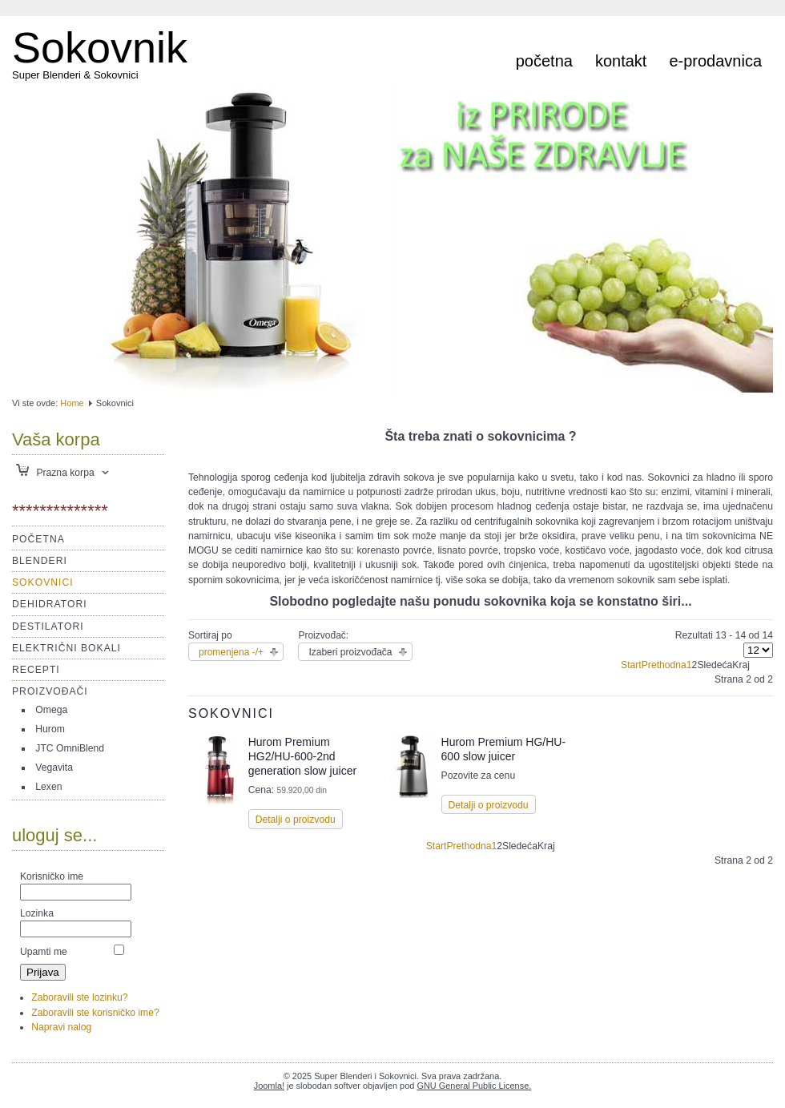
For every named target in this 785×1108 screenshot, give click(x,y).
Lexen (48, 786)
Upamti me (43, 951)
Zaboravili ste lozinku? (79, 997)
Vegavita (54, 767)
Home (71, 403)
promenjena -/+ (231, 652)
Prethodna (664, 665)
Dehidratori (49, 604)
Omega (51, 709)
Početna (544, 61)
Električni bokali (66, 648)
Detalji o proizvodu (296, 819)
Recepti (36, 669)
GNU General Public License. (474, 1085)
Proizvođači (50, 691)
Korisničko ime (51, 876)
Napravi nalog (61, 1027)
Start (631, 665)
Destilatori (48, 626)
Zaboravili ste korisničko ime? (95, 1012)
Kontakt (620, 61)
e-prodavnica (715, 61)
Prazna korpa (55, 472)
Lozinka (37, 913)
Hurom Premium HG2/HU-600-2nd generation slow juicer (302, 756)
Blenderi (39, 560)
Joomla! (269, 1085)
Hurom (49, 729)
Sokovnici (43, 582)
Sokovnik (99, 47)
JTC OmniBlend (69, 748)
